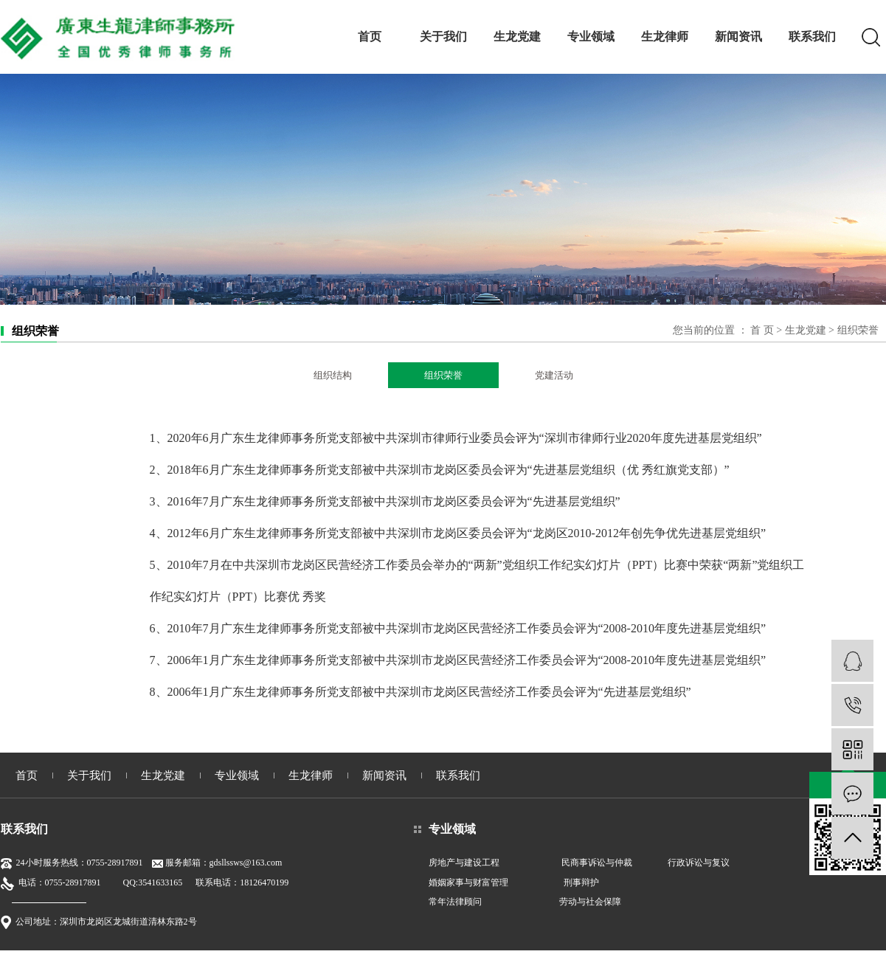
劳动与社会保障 (590, 901)
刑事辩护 (581, 882)
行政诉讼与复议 (699, 862)
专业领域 (591, 36)
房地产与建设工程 (464, 862)
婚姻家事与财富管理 (468, 882)
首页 (369, 36)
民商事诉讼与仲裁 (596, 862)
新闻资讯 (738, 36)
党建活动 (554, 375)
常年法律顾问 (455, 901)
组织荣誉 (443, 375)
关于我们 (443, 36)
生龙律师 (664, 36)
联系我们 (812, 36)
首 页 (762, 330)
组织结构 (333, 375)
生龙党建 (517, 36)
